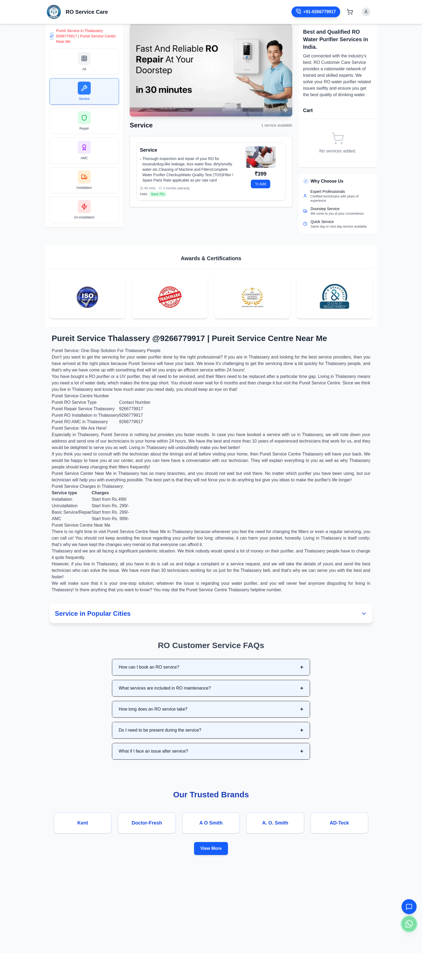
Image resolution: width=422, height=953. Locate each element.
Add (260, 184)
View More (211, 848)
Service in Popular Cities (211, 613)
